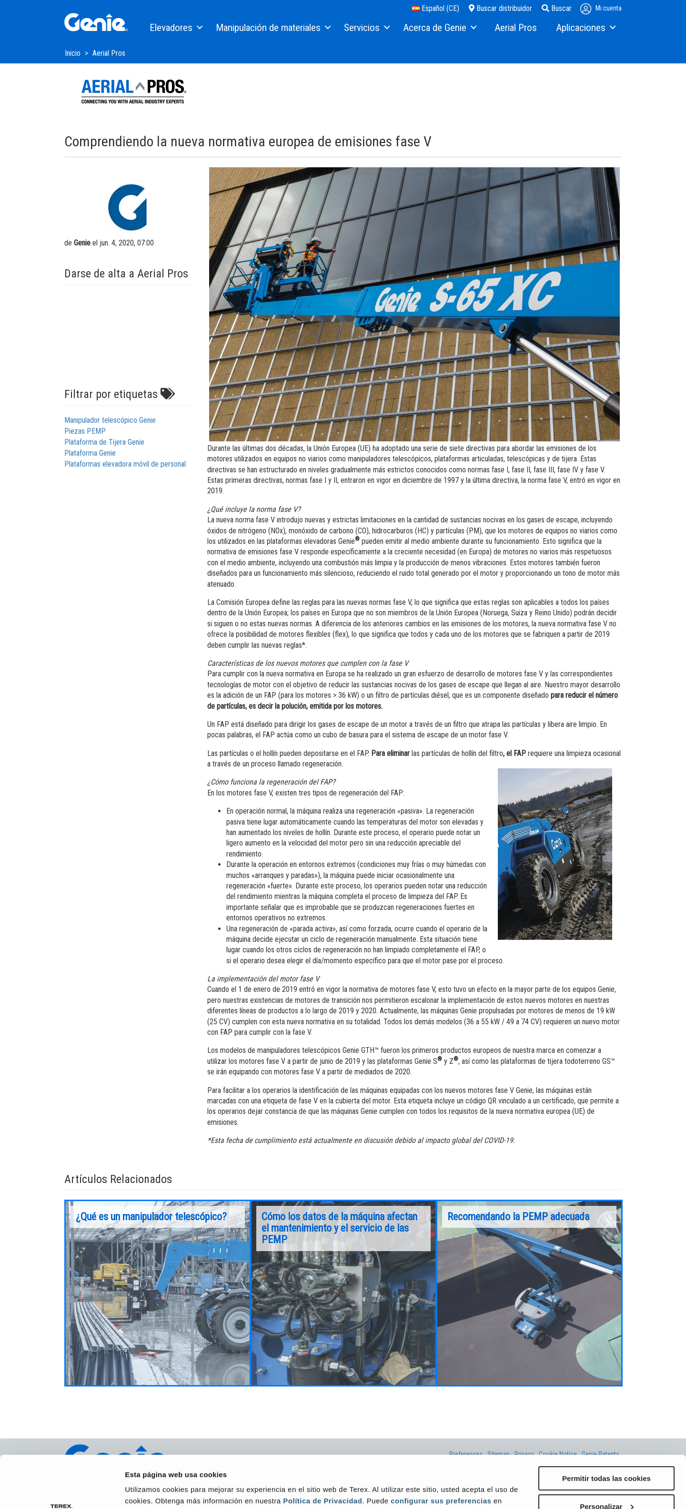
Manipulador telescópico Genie (110, 420)
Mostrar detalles (153, 1490)
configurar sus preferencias (441, 1452)
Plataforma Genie (90, 453)
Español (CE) (435, 8)
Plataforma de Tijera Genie (104, 442)
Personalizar (607, 1457)
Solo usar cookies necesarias (606, 1485)
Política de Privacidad (322, 1452)
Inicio (73, 53)
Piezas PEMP (85, 431)
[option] (158, 1293)
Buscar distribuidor (500, 8)
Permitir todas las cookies (606, 1429)
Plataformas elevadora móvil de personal (125, 464)
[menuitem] (175, 28)
